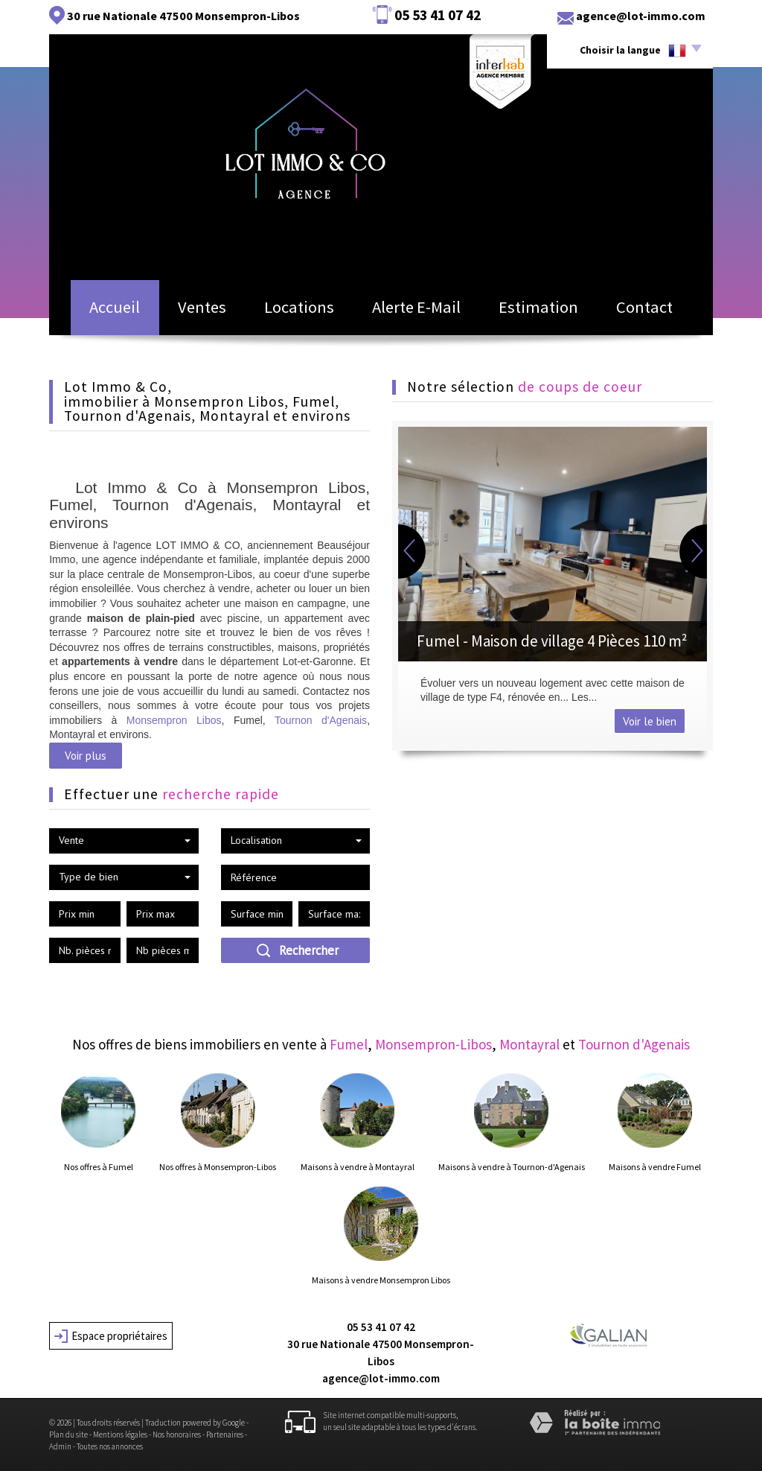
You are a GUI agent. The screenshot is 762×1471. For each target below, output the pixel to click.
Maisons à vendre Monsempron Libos (381, 1280)
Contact (661, 312)
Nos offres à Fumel (98, 1167)
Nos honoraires (177, 1434)
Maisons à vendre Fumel (655, 1167)
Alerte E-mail (423, 312)
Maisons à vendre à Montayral (357, 1167)
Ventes (197, 312)
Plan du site (68, 1434)
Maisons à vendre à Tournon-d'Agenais (511, 1167)
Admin (60, 1446)
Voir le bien (649, 721)
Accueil (98, 312)
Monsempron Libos (174, 720)
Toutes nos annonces (110, 1446)
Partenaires (224, 1434)
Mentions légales (120, 1434)
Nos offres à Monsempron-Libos (217, 1167)
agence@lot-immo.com (640, 15)
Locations (303, 312)
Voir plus (85, 755)
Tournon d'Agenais (321, 720)
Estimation (547, 312)
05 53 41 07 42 (381, 1327)
